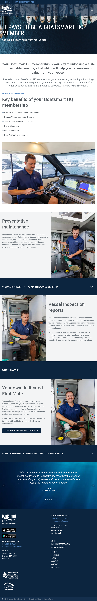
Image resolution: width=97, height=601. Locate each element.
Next (93, 485)
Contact (54, 564)
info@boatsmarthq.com (59, 521)
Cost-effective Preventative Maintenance (22, 112)
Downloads (55, 567)
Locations (55, 555)
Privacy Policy (48, 599)
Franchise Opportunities (60, 544)
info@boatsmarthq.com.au (12, 546)
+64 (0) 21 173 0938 (60, 518)
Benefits (54, 552)
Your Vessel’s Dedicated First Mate (19, 121)
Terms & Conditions (35, 599)
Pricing (53, 558)
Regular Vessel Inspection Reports (19, 117)
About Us (54, 561)
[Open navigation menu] (92, 10)
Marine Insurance (11, 130)
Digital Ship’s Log (11, 126)
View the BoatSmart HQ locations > (22, 430)
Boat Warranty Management (16, 135)
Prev (4, 485)
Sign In (53, 541)
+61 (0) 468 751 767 (11, 544)
